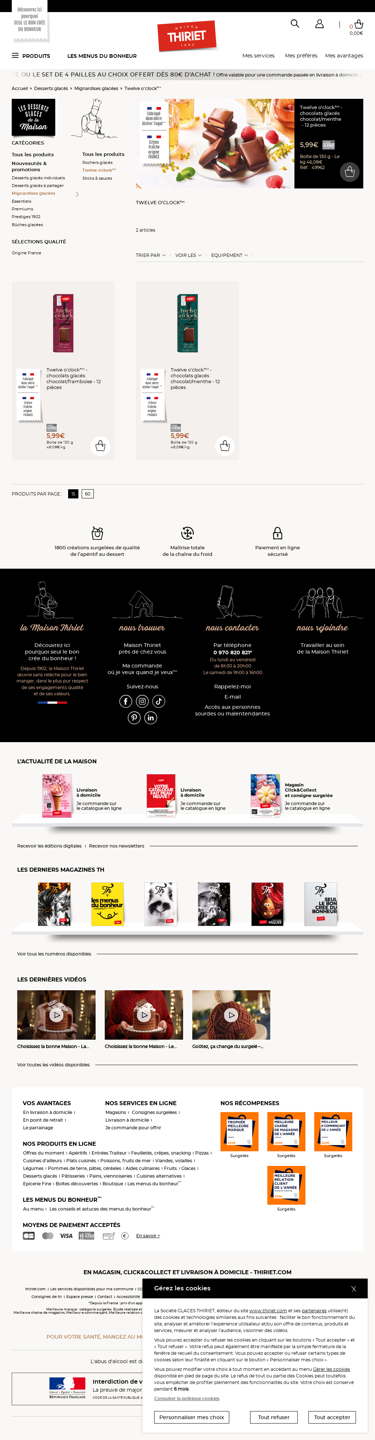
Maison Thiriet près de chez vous (142, 648)
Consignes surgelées (154, 1112)
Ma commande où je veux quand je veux (142, 669)
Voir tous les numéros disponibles (54, 954)
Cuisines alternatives (159, 1176)
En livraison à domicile (47, 1112)
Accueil (20, 88)
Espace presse (79, 1296)
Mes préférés (301, 55)
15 (73, 494)
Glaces (188, 1168)
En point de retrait (43, 1120)
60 (87, 494)
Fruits (170, 1168)
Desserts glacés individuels (38, 177)
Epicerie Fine (37, 1183)
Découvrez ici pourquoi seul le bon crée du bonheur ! (52, 652)
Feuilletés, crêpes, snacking (161, 1153)
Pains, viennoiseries (110, 1176)
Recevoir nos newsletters (116, 846)
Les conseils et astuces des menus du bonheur (102, 1209)
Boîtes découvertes (77, 1183)
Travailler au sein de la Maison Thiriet (323, 648)
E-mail (232, 697)
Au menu (33, 1209)
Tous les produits (33, 154)
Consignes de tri (46, 1296)
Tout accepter (332, 1417)
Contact (104, 1296)
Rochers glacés (97, 162)
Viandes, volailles (173, 1160)
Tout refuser (274, 1417)
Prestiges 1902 (26, 216)
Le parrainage (38, 1127)
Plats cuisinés (81, 1160)
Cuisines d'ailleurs (42, 1160)
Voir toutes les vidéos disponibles (53, 1065)
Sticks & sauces (97, 178)
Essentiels (21, 201)
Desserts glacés (51, 88)
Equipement (226, 255)
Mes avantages (344, 55)
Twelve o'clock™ (143, 88)
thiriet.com (35, 1289)
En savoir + (148, 1235)
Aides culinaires (143, 1168)
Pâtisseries (73, 1176)
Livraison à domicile (127, 1120)
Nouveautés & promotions (29, 166)
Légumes (33, 1168)
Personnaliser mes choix (191, 1417)
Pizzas (202, 1153)
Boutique (113, 1183)
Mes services (258, 55)
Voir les (185, 255)
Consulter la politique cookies (186, 1398)
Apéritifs (78, 1153)
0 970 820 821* (233, 652)
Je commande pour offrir (133, 1127)
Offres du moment (43, 1153)
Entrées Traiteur (109, 1153)
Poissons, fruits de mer (125, 1160)
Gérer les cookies (331, 1369)
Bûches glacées (27, 224)
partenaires (314, 1310)
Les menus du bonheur (102, 56)
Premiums (22, 209)
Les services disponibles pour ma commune (91, 1289)
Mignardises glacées (96, 88)
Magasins (115, 1112)
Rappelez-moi (232, 687)
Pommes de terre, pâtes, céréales (84, 1168)
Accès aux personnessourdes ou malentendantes (232, 710)
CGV (142, 1289)
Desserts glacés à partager (38, 185)
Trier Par (148, 255)
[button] (319, 25)
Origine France (26, 252)
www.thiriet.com (268, 1310)
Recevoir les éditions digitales (49, 846)
